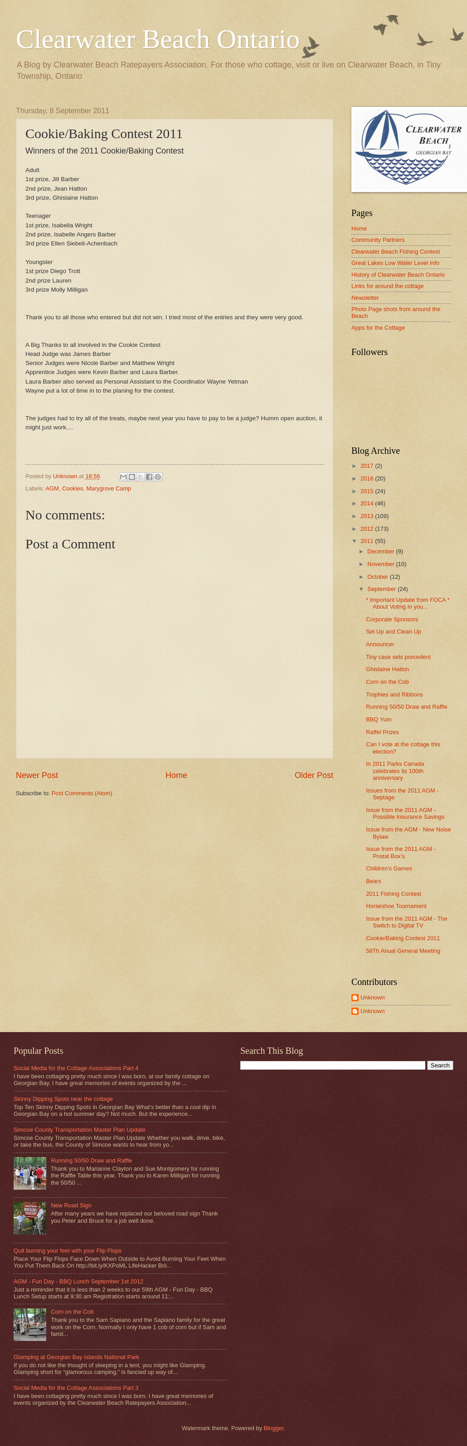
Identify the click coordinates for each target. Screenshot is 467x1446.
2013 (367, 516)
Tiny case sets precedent (398, 656)
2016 (367, 478)
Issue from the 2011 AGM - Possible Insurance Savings (405, 813)
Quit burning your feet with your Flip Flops (68, 1250)
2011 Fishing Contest (393, 893)
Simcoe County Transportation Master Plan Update (80, 1129)
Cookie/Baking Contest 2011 (403, 938)
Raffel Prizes (382, 732)
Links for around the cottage (387, 286)
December (381, 551)
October (378, 576)
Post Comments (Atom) (82, 793)
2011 (367, 541)
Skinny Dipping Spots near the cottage (63, 1098)
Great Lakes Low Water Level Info (395, 262)
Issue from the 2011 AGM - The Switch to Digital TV (406, 922)
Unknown (372, 997)
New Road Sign (71, 1205)
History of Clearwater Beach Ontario (398, 274)
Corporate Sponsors (392, 619)
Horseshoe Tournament (396, 906)
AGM (51, 488)
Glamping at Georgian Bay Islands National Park (76, 1357)
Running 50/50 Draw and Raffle (406, 706)
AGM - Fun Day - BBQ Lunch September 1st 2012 (78, 1281)
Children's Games (389, 868)
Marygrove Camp (109, 488)
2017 (367, 465)
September (382, 589)
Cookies (72, 488)
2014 (367, 503)
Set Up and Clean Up (393, 631)
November (381, 564)
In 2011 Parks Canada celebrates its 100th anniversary (395, 770)
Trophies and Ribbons (394, 694)
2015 (367, 491)
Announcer (380, 644)
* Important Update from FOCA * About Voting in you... (408, 603)
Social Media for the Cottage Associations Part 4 (76, 1068)
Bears (373, 881)
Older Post (314, 775)
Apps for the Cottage (378, 327)
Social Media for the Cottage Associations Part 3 (76, 1387)
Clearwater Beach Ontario (158, 39)
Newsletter (365, 297)
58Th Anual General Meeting (403, 950)
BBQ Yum (378, 719)
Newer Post (37, 775)
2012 (367, 528)
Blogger (274, 1428)
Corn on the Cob (387, 681)
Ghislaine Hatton (387, 669)
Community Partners (377, 239)
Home (176, 775)
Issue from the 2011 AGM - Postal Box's (401, 852)
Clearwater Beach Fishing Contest (395, 251)
